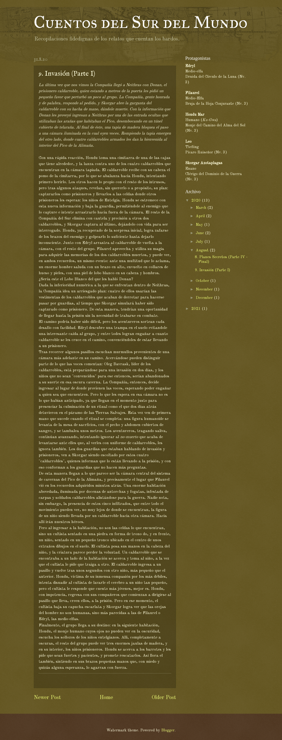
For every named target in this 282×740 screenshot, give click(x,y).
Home (106, 697)
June (200, 233)
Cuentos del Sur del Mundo (141, 22)
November (205, 289)
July (200, 242)
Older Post (163, 697)
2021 (196, 309)
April (201, 216)
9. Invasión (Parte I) (212, 270)
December (205, 298)
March (201, 208)
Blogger (168, 730)
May (200, 225)
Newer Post (47, 697)
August (203, 250)
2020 (196, 201)
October (203, 281)
